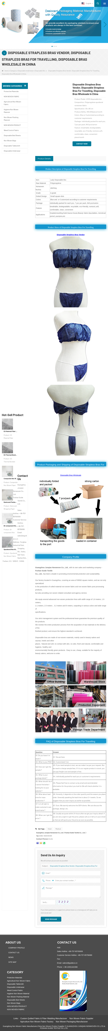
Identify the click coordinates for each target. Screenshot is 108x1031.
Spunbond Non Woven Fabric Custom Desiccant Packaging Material (10, 294)
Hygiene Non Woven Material (11, 110)
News (10, 957)
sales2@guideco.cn (69, 963)
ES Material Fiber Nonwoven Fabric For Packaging (10, 176)
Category (13, 71)
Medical (58, 829)
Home (5, 71)
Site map (12, 962)
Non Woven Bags (10, 140)
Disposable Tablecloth (12, 146)
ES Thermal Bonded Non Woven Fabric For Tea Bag (10, 200)
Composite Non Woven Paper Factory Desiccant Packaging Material (10, 224)
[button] (52, 46)
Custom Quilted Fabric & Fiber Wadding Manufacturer (43, 1018)
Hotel (49, 829)
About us (13, 942)
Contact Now (81, 144)
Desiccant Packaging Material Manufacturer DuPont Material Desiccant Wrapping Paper (10, 247)
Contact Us (13, 953)
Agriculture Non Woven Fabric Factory (36, 1022)
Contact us (66, 942)
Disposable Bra (40, 71)
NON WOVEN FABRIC (11, 96)
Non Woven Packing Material (11, 118)
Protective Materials (11, 91)
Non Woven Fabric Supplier (81, 1018)
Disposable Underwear (25, 71)
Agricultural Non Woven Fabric (12, 103)
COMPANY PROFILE (16, 948)
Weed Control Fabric (11, 130)
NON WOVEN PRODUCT (12, 125)
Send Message (51, 919)
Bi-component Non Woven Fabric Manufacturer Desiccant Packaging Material (10, 271)
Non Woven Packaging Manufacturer (72, 1022)
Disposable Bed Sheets (12, 135)
